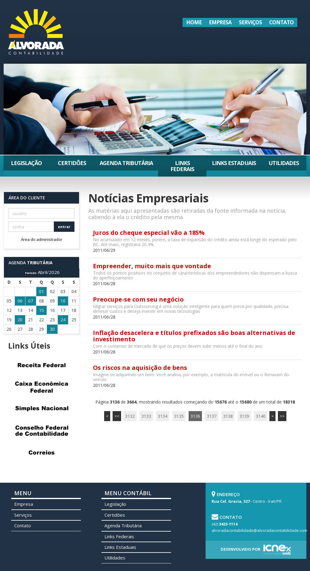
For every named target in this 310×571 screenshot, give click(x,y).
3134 (162, 416)
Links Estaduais (234, 163)
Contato (281, 22)
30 (52, 329)
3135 (179, 416)
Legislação (26, 163)
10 (63, 301)
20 (20, 320)
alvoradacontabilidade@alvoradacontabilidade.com (259, 530)
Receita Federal (41, 365)
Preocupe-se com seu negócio (138, 299)
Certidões (72, 163)
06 (20, 301)
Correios (41, 452)
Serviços (250, 22)
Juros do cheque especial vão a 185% (149, 232)
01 (41, 291)
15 (41, 310)
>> (282, 416)
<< (116, 416)
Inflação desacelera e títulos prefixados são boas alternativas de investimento (194, 335)
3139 (244, 416)
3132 (130, 416)
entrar (64, 226)
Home (194, 22)
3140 (260, 416)
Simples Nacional (41, 408)
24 (63, 320)
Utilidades (284, 163)
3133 (146, 416)
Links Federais (182, 166)
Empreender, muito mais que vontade (152, 266)
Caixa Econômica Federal (41, 386)
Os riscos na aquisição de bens (140, 367)
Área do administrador (41, 239)
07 (30, 301)
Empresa (220, 22)
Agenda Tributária (126, 163)
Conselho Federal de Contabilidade (41, 430)
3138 (228, 416)
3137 (211, 416)
